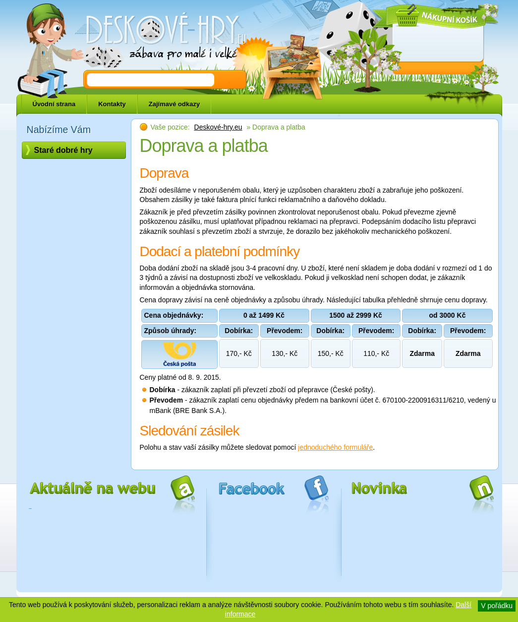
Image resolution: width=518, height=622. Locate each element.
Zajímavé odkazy (174, 104)
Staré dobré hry (63, 150)
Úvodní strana (54, 104)
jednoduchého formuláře (335, 447)
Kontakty (112, 104)
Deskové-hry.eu (218, 127)
